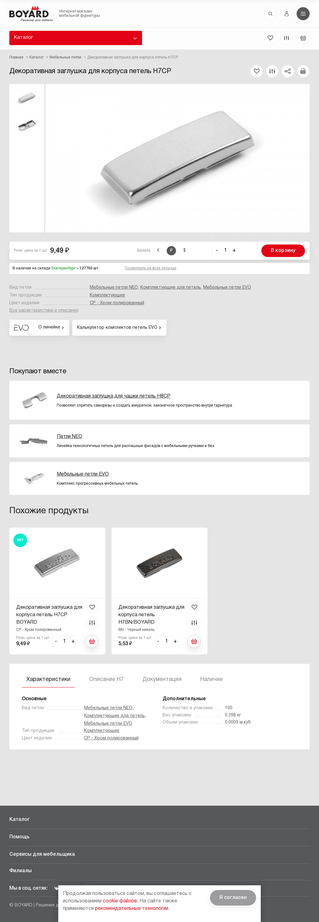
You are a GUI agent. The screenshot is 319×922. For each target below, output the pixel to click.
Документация (162, 679)
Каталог (23, 37)
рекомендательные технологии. (132, 908)
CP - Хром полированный (117, 303)
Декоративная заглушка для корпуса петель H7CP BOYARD (49, 615)
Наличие (211, 679)
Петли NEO (69, 437)
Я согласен (233, 898)
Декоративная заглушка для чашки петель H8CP (113, 396)
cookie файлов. (120, 901)
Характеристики (48, 679)
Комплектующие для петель (170, 288)
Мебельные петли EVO (227, 288)
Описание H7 (106, 679)
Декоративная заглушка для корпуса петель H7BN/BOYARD (151, 615)
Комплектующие (107, 295)
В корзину (283, 251)
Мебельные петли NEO (114, 288)
